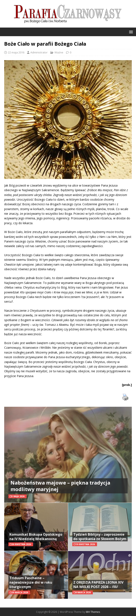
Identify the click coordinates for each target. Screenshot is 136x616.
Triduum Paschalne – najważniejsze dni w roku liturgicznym (30, 582)
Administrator (39, 52)
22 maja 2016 (16, 52)
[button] (130, 32)
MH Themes (93, 612)
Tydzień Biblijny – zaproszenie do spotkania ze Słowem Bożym (99, 536)
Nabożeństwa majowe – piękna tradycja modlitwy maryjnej (60, 486)
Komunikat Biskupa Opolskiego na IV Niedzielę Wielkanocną (35, 536)
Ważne (58, 52)
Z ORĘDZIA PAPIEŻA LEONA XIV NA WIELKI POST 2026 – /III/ (98, 584)
